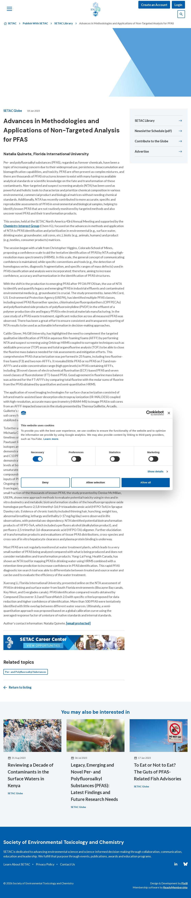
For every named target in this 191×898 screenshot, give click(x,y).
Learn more (50, 438)
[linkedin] (176, 864)
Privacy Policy (45, 864)
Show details (156, 471)
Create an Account (154, 5)
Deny (45, 482)
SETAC (12, 23)
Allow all (145, 482)
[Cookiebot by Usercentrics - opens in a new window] (149, 413)
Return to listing (20, 687)
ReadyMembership (175, 887)
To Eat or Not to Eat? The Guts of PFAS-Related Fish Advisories (157, 771)
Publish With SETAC (35, 23)
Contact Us (67, 864)
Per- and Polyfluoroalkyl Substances (25, 671)
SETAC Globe (12, 111)
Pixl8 (184, 883)
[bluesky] (185, 864)
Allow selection (95, 482)
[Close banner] (169, 413)
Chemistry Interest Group (21, 226)
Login (178, 5)
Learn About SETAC (16, 864)
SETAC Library (63, 23)
